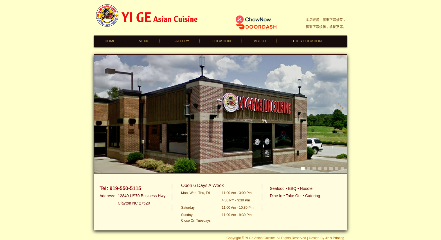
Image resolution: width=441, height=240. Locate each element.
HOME (110, 41)
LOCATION (221, 41)
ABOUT (260, 41)
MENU (144, 41)
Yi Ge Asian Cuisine (260, 238)
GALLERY (180, 41)
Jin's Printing (334, 238)
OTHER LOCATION (305, 41)
